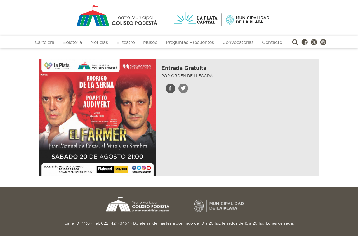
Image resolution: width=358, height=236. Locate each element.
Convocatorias (238, 42)
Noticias (99, 42)
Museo (150, 42)
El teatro (125, 42)
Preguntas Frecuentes (190, 42)
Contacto (272, 42)
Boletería (72, 42)
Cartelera (44, 42)
